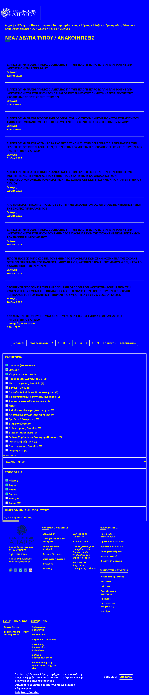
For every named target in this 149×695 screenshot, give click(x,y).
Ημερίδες (105, 598)
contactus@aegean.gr (20, 562)
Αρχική (9, 25)
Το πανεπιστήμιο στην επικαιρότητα (16, 633)
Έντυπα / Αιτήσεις (53, 554)
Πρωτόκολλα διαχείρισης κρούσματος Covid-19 (83, 565)
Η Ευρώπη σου (80, 541)
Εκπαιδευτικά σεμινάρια (108, 592)
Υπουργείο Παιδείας (54, 559)
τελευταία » (128, 343)
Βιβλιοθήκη (49, 533)
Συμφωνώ (110, 676)
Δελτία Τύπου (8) (19, 387)
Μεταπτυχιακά (109, 556)
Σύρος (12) (15, 503)
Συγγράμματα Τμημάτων (79, 535)
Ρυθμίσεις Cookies (27, 692)
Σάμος (42, 28)
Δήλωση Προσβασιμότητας (42, 656)
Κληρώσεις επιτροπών (20, 28)
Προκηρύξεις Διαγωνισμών (108, 535)
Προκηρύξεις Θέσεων (119, 25)
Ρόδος (53, 28)
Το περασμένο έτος (65, 25)
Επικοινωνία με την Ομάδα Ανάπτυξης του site (44, 665)
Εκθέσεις (105, 586)
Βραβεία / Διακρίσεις (112, 546)
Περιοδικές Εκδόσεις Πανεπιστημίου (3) (33, 392)
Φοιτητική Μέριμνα (111, 561)
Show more (9, 455)
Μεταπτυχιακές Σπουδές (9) (26, 383)
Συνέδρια (106, 611)
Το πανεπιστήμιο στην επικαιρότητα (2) (34, 396)
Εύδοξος (47, 568)
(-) (6, 517)
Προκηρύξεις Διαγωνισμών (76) (28, 378)
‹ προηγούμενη (38, 343)
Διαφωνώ (126, 676)
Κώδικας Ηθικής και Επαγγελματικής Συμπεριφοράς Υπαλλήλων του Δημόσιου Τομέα (83, 552)
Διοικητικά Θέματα (111, 551)
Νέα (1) (13, 405)
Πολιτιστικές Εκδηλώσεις (108, 605)
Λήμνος (85, 25)
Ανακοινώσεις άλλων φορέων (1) (29, 401)
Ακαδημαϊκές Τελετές (112, 576)
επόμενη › (109, 343)
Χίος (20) (14, 498)
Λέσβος (98, 25)
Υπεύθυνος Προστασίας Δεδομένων (39, 647)
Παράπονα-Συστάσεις (44, 639)
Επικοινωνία (39, 634)
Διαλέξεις (106, 581)
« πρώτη (18, 343)
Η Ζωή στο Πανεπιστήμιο (33, 25)
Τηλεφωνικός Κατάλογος (39, 628)
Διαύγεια (48, 563)
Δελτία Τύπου (11, 627)
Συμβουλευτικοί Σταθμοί (51, 548)
